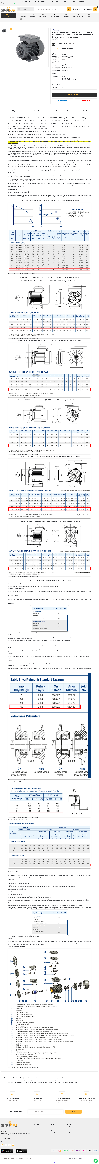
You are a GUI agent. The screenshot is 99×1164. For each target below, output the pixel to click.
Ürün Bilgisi (12, 111)
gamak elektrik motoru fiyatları (31, 1077)
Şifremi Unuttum (54, 1131)
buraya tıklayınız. (36, 936)
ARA (69, 9)
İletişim (35, 1129)
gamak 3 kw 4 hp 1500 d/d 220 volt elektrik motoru (66, 1082)
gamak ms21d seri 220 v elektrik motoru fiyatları (41, 1080)
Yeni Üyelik (52, 1127)
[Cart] (95, 9)
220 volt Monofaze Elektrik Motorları (33, 137)
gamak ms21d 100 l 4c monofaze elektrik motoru (41, 1082)
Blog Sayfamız (37, 1135)
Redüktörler (82, 1)
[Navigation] (8, 15)
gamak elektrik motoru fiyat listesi (48, 1077)
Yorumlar (37, 111)
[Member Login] (85, 9)
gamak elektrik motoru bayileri (15, 1077)
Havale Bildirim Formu (72, 1135)
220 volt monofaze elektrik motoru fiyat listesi (18, 1080)
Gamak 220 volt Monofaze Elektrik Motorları (51, 137)
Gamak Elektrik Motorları (70, 137)
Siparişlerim (36, 1131)
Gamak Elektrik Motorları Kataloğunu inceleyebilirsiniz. (55, 134)
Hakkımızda (36, 1127)
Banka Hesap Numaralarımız (40, 1133)
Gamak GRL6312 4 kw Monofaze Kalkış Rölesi (49, 185)
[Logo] (8, 9)
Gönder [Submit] (73, 1111)
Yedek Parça (25, 4)
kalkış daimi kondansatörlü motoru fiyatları (17, 1082)
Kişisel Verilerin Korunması (72, 1133)
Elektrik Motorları (41, 1)
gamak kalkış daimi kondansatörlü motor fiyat (65, 1080)
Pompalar (73, 1)
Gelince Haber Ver (74, 94)
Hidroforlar (65, 1)
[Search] (52, 9)
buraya (33, 273)
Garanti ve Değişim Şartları (73, 1129)
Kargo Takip (53, 1133)
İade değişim (53, 1135)
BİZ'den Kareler (35, 4)
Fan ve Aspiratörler (53, 1)
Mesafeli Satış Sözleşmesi (72, 1127)
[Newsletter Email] (45, 1112)
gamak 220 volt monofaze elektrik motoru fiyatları (70, 1077)
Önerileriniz (86, 111)
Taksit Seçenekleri (62, 111)
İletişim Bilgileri (27, 1)
